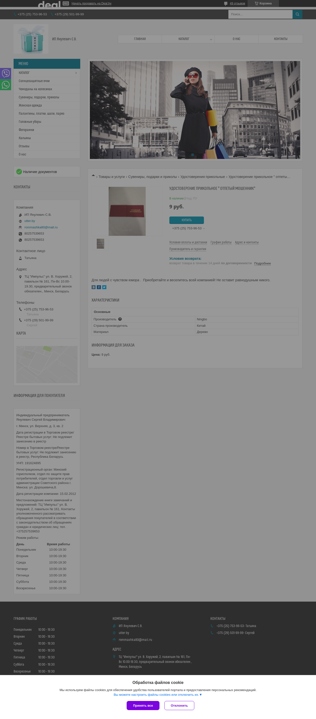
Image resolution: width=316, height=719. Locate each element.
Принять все (143, 705)
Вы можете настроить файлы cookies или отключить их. (156, 695)
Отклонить (179, 705)
